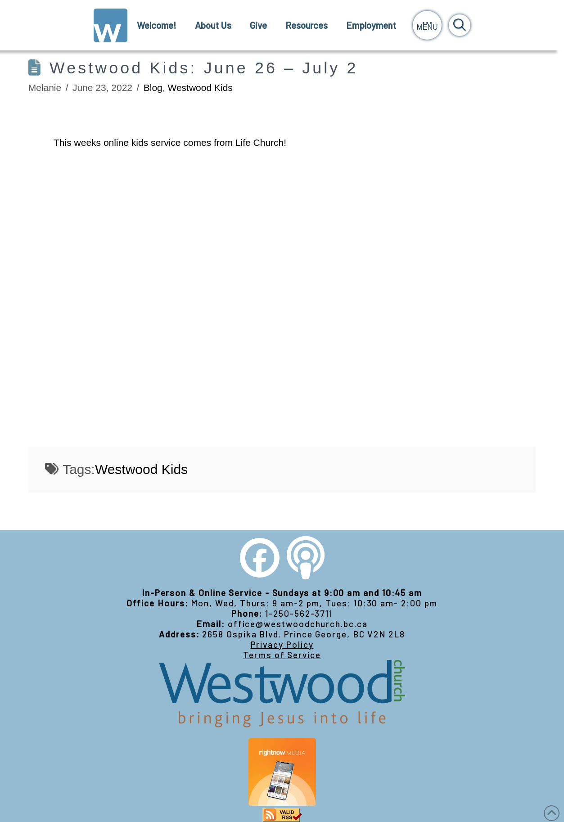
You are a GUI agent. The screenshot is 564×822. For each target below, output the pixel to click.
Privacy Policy (282, 644)
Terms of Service (282, 655)
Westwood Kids (199, 87)
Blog (153, 87)
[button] (427, 25)
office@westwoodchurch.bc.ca (298, 624)
